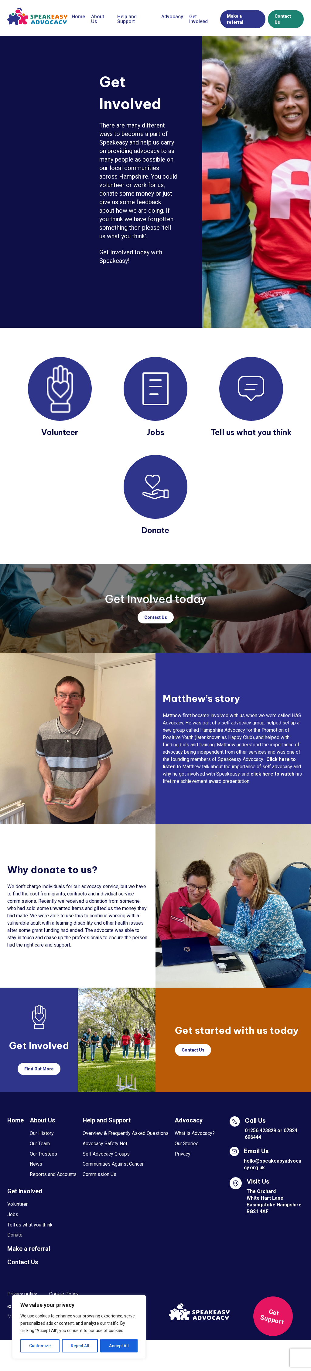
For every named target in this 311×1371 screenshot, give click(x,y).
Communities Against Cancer (113, 1164)
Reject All (80, 1345)
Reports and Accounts (53, 1174)
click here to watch (272, 774)
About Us (97, 19)
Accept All (119, 1345)
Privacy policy (22, 1294)
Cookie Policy (64, 1294)
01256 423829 (260, 1130)
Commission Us (99, 1174)
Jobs (12, 1214)
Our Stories (187, 1143)
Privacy (182, 1154)
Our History (42, 1133)
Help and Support (127, 19)
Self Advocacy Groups (106, 1154)
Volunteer (17, 1204)
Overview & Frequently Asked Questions (126, 1133)
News (36, 1164)
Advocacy (172, 16)
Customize (40, 1345)
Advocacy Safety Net (105, 1143)
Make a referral (235, 19)
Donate (14, 1235)
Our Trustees (43, 1154)
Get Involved (198, 19)
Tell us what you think (30, 1225)
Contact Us (283, 19)
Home (78, 16)
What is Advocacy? (195, 1133)
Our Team (40, 1143)
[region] (79, 1327)
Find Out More (39, 1068)
